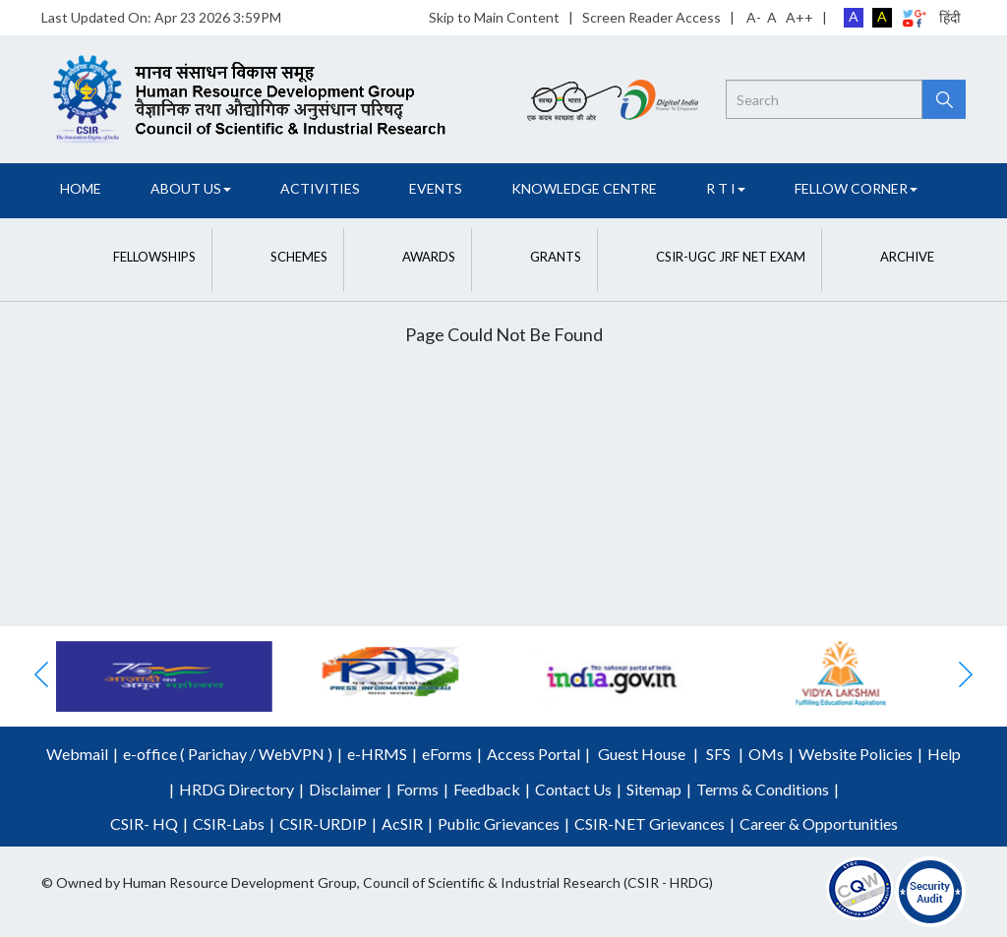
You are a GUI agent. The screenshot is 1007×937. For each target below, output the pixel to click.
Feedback (486, 789)
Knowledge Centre (584, 188)
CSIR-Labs (229, 823)
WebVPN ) (294, 753)
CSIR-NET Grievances (649, 823)
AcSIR (402, 823)
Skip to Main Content (494, 17)
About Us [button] (190, 188)
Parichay (217, 753)
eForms (447, 753)
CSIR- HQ (144, 823)
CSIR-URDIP (323, 823)
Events (435, 188)
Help (944, 753)
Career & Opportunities (819, 823)
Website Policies (856, 753)
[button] (135, 257)
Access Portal (533, 753)
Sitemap (653, 789)
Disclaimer (345, 789)
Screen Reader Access (651, 17)
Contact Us (573, 789)
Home (80, 188)
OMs (766, 753)
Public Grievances (499, 823)
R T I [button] (725, 188)
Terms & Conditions (762, 789)
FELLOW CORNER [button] (856, 188)
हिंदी (950, 17)
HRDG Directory (236, 789)
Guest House (641, 753)
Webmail (77, 753)
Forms (417, 789)
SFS (718, 753)
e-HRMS (377, 753)
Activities (320, 188)
